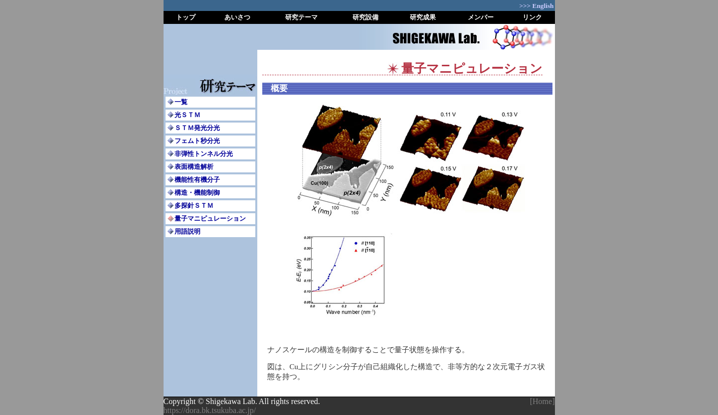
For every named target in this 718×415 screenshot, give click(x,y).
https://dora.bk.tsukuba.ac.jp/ (210, 410)
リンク (532, 17)
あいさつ (237, 17)
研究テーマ (301, 17)
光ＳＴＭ (187, 115)
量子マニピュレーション (210, 218)
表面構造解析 (194, 166)
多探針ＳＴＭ (194, 205)
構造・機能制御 (197, 192)
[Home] (542, 401)
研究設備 (365, 17)
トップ (185, 17)
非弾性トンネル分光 (204, 153)
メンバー (481, 17)
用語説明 (187, 231)
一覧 (181, 102)
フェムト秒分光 (197, 140)
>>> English (536, 5)
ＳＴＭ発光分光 (197, 128)
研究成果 (423, 17)
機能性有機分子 (197, 179)
